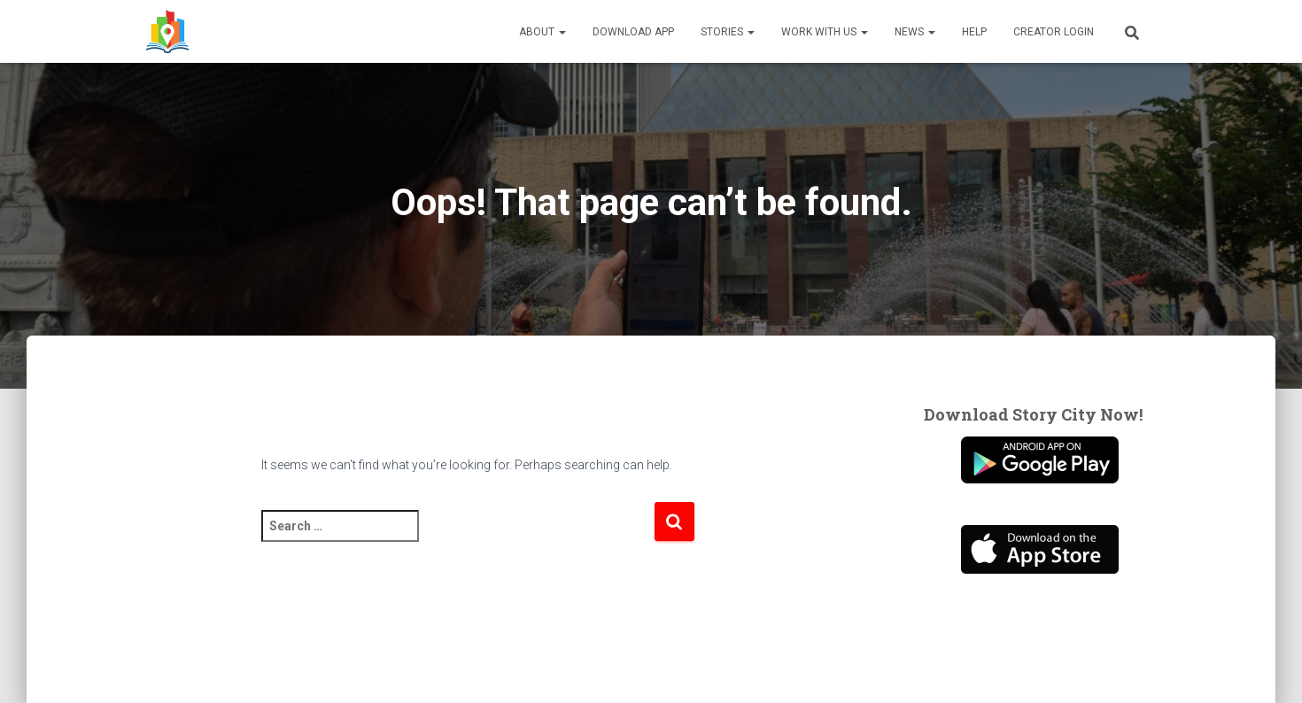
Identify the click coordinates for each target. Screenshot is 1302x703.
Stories (728, 32)
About (542, 32)
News (915, 32)
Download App (633, 32)
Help (974, 32)
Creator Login (1053, 32)
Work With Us (824, 32)
